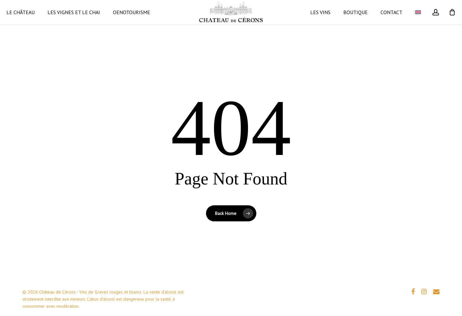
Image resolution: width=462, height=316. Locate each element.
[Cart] (452, 23)
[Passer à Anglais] (418, 23)
